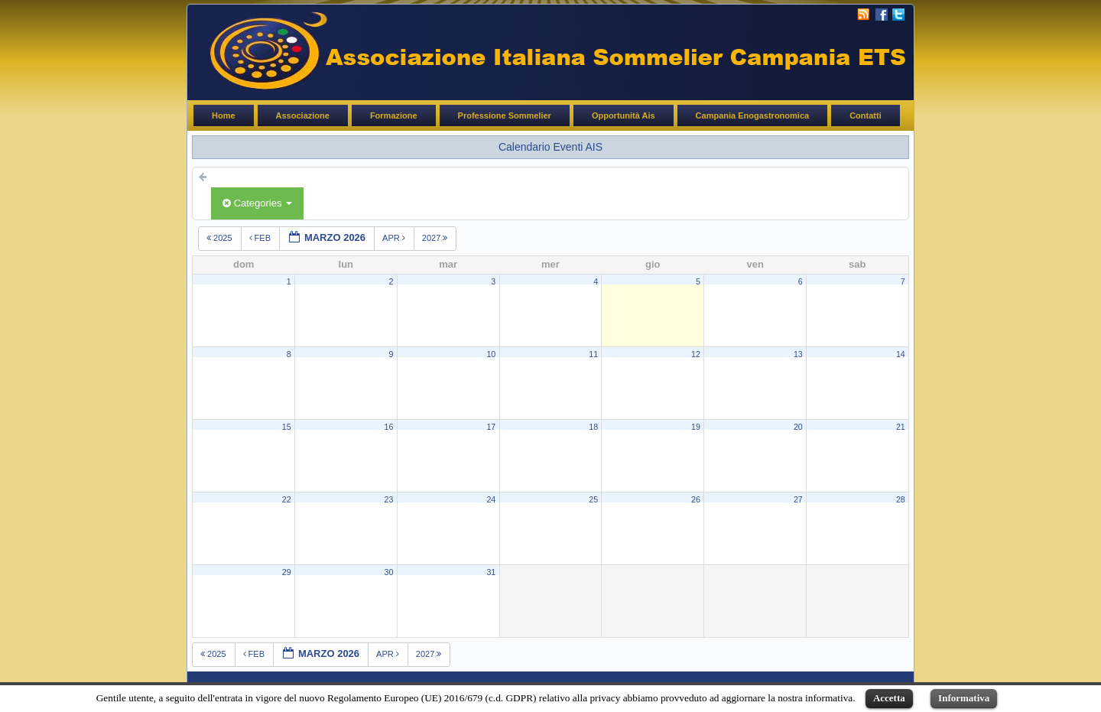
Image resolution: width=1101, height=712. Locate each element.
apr (395, 237)
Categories (257, 203)
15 (286, 426)
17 (490, 426)
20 (798, 426)
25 (593, 499)
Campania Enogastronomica (753, 115)
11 (593, 354)
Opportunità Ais (623, 115)
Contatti (865, 115)
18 (593, 426)
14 (900, 354)
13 (798, 354)
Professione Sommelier (504, 115)
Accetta (889, 698)
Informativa (963, 698)
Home (223, 115)
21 (900, 426)
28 (900, 499)
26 (695, 499)
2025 (220, 237)
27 (798, 499)
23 (389, 499)
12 (695, 354)
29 (286, 572)
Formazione (393, 115)
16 (389, 426)
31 (490, 572)
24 (490, 499)
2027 (436, 237)
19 (695, 426)
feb (261, 237)
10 (490, 354)
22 (286, 499)
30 (389, 572)
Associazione (303, 115)
